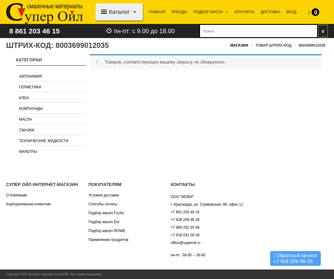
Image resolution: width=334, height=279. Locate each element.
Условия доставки (103, 195)
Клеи (24, 98)
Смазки (26, 130)
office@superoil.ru (186, 243)
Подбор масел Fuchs (106, 213)
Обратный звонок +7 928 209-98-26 (295, 258)
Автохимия (30, 76)
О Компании (16, 195)
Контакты (245, 12)
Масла (25, 119)
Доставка (270, 12)
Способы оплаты (102, 204)
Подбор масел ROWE (106, 231)
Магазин (239, 45)
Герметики (30, 87)
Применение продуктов (108, 240)
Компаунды (31, 109)
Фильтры (28, 151)
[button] (133, 12)
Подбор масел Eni (103, 222)
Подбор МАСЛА (211, 12)
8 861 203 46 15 (36, 31)
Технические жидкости (44, 141)
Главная (156, 12)
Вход (291, 12)
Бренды (179, 12)
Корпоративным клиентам (28, 204)
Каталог (123, 12)
